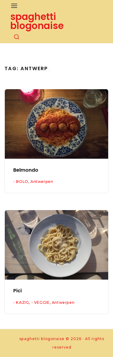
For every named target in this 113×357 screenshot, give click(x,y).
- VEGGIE (40, 302)
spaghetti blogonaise (37, 21)
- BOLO (20, 181)
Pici (17, 290)
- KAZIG (21, 302)
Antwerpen (41, 181)
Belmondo (25, 170)
